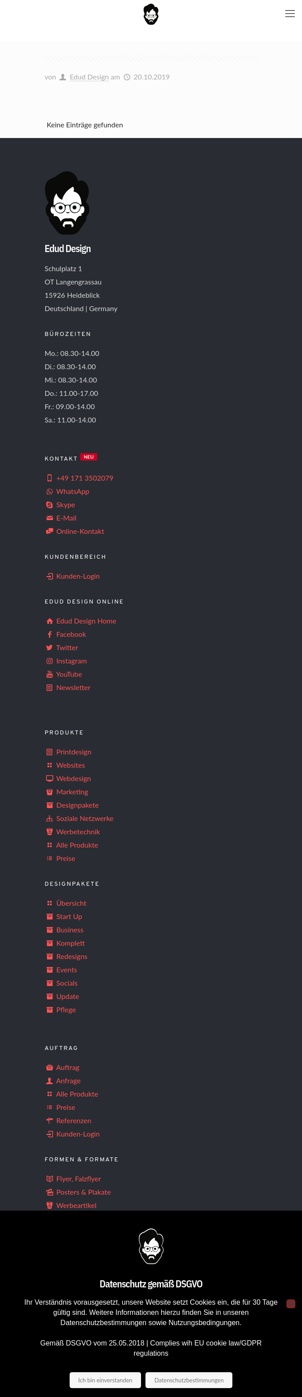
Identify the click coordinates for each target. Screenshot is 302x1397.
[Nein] (290, 1303)
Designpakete (72, 805)
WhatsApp (67, 491)
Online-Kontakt (74, 531)
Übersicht (65, 903)
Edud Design (89, 76)
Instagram (66, 660)
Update (62, 996)
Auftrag (62, 1067)
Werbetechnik (72, 831)
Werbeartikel (71, 1205)
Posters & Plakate (78, 1192)
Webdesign (68, 778)
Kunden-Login (72, 576)
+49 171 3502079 (79, 478)
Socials (61, 983)
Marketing (66, 791)
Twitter (61, 647)
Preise (60, 858)
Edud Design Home (81, 620)
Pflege (60, 1009)
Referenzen (68, 1120)
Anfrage (63, 1080)
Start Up (63, 916)
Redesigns (66, 956)
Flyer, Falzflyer (73, 1178)
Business (64, 929)
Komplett (65, 943)
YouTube (63, 674)
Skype (60, 504)
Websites (65, 765)
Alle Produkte (71, 845)
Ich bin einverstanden (105, 1380)
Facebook (65, 634)
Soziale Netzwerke (79, 818)
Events (61, 969)
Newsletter (73, 687)
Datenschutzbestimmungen (189, 1380)
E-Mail (61, 517)
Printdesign (68, 751)
